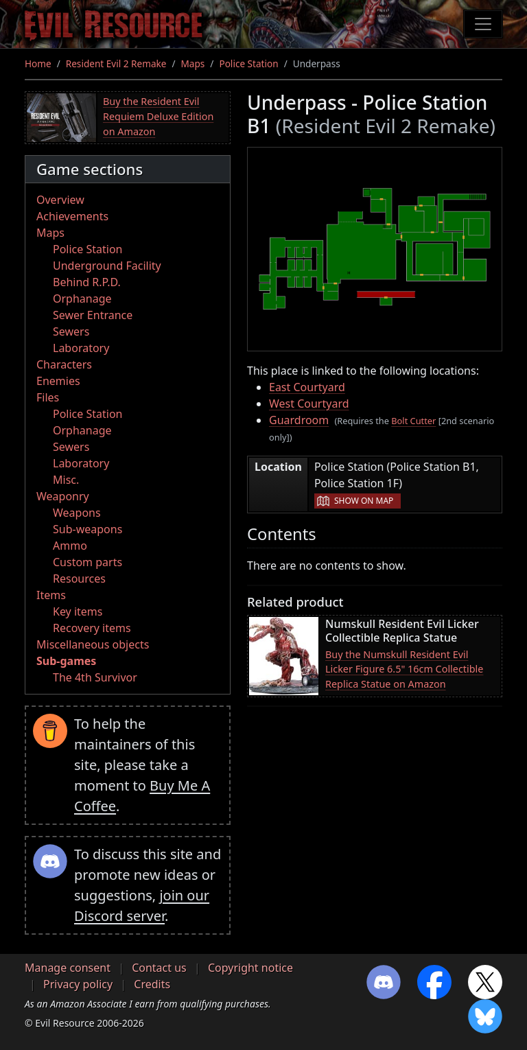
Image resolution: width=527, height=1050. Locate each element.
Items (51, 595)
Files (47, 397)
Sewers (71, 331)
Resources (79, 578)
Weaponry (62, 496)
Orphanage (82, 298)
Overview (60, 199)
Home (38, 63)
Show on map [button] (363, 500)
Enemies (58, 380)
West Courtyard (309, 403)
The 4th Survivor (95, 677)
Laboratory (81, 347)
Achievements (72, 216)
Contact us (159, 967)
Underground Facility (107, 265)
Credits (152, 984)
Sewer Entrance (92, 315)
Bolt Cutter (413, 421)
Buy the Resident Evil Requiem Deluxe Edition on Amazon (158, 116)
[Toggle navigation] (483, 24)
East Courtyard (307, 387)
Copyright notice (250, 967)
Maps (193, 63)
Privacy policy (78, 984)
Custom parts (87, 562)
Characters (64, 364)
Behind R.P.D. (87, 282)
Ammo (70, 545)
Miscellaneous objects (92, 644)
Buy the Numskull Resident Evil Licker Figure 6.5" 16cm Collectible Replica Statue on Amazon (404, 669)
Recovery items (92, 627)
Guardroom (299, 420)
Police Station (248, 63)
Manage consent (67, 967)
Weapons (77, 512)
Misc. (66, 479)
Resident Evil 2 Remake (116, 63)
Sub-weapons (87, 529)
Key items (77, 611)
